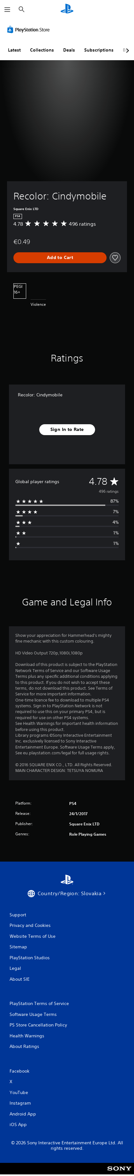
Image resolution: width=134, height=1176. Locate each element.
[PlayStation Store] (29, 29)
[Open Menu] (7, 9)
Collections (42, 50)
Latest (14, 50)
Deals (69, 50)
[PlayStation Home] (67, 9)
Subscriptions (99, 50)
